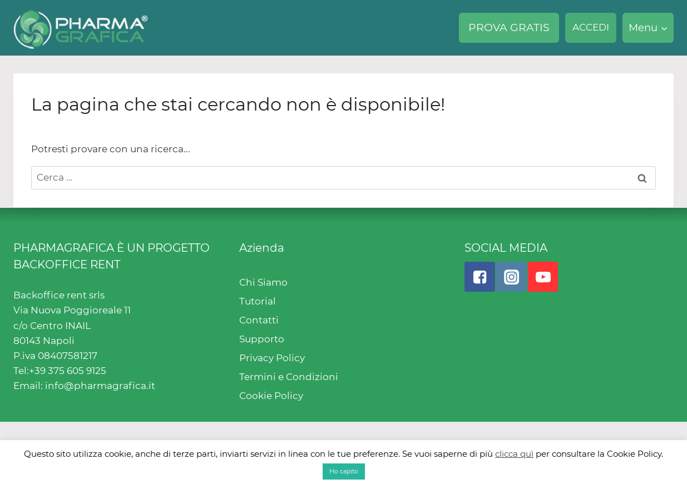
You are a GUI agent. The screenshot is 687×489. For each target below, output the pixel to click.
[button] (664, 28)
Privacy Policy (272, 357)
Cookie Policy (271, 395)
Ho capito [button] (343, 471)
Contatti (259, 320)
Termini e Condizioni (288, 376)
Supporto (261, 339)
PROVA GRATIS (509, 27)
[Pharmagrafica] (81, 28)
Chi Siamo (263, 282)
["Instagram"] (511, 277)
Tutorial (257, 301)
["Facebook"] (479, 277)
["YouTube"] (543, 277)
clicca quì (514, 453)
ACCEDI (590, 27)
